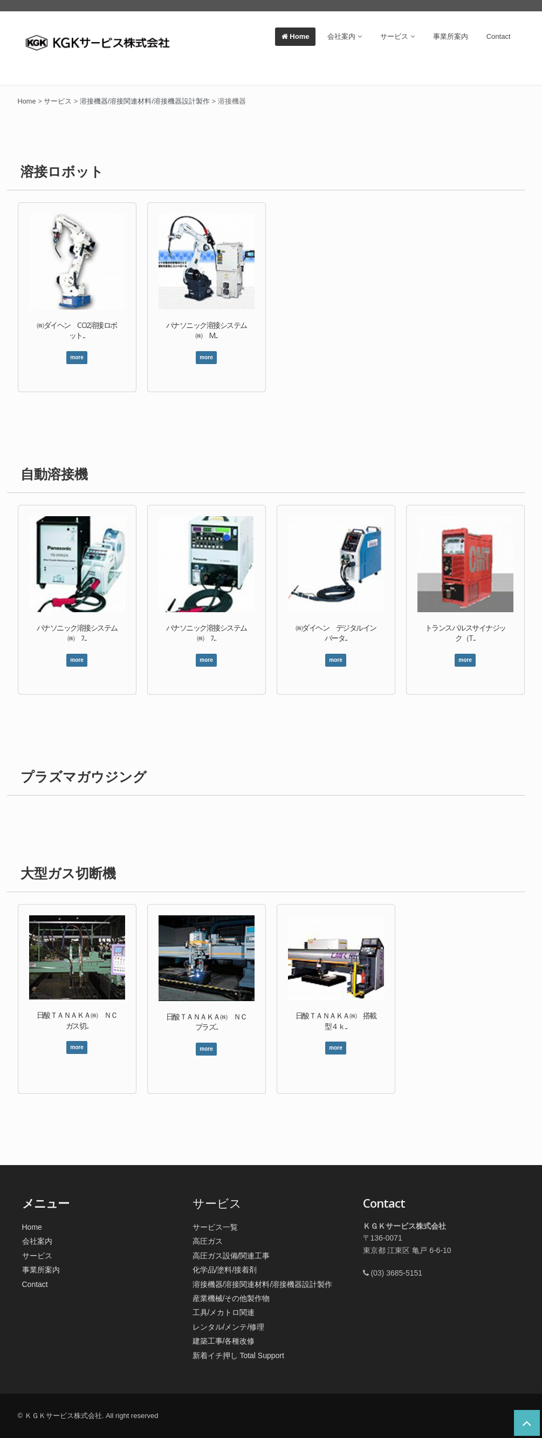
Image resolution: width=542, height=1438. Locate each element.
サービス (397, 36)
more (76, 357)
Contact (498, 36)
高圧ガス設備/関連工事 (231, 1255)
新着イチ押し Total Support (238, 1355)
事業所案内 (450, 36)
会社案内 (344, 36)
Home (296, 36)
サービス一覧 (215, 1227)
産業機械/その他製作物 (231, 1298)
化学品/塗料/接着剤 (225, 1269)
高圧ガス (208, 1241)
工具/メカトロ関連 (224, 1312)
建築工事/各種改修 (224, 1341)
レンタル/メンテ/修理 (229, 1327)
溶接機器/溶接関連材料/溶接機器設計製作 (263, 1284)
